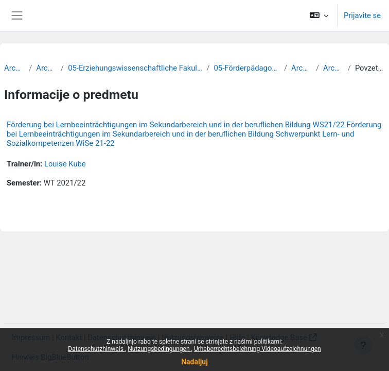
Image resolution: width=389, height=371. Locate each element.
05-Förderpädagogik (247, 68)
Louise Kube (65, 163)
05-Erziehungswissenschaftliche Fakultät (135, 68)
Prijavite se (362, 15)
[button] (319, 15)
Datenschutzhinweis (96, 348)
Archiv (14, 68)
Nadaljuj (194, 362)
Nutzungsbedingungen (159, 348)
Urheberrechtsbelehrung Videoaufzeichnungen (257, 348)
